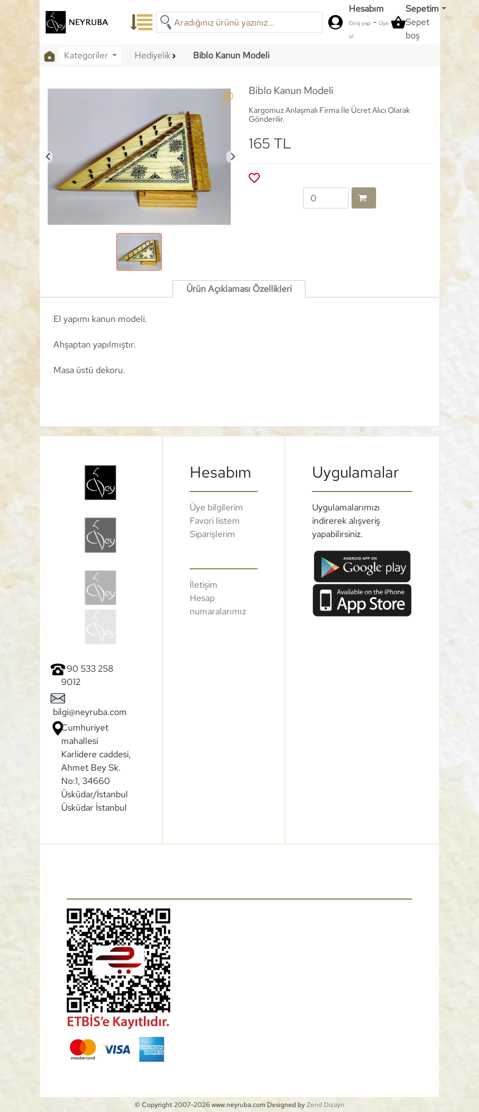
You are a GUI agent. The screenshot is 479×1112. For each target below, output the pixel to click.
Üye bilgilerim (216, 507)
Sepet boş (417, 28)
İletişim (204, 584)
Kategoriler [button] (87, 55)
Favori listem (215, 521)
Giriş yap (360, 23)
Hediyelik (153, 55)
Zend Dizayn (325, 1104)
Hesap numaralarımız (218, 604)
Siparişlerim (212, 534)
